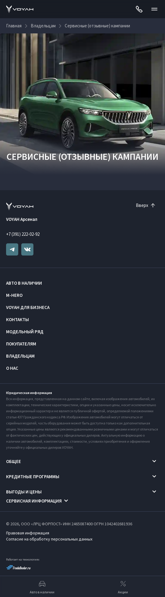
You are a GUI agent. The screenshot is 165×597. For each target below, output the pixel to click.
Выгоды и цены (24, 492)
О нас (12, 368)
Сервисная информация (34, 501)
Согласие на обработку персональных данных (49, 539)
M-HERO (14, 295)
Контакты (17, 319)
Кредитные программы (32, 476)
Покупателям (21, 344)
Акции (123, 586)
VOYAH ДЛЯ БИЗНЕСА (28, 307)
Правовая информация (27, 533)
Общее (13, 461)
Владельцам (20, 356)
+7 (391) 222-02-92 (23, 234)
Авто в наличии (24, 283)
